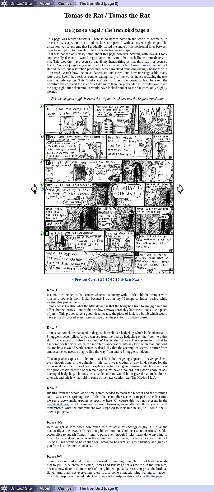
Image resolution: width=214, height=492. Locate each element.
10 (122, 279)
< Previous (79, 279)
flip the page (154, 476)
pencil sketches (57, 404)
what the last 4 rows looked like (134, 65)
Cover (92, 279)
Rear (128, 279)
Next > (137, 279)
